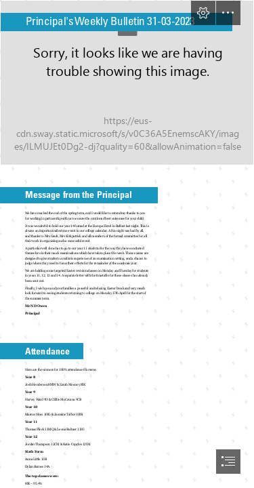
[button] (203, 13)
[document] (127, 244)
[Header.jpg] (127, 82)
